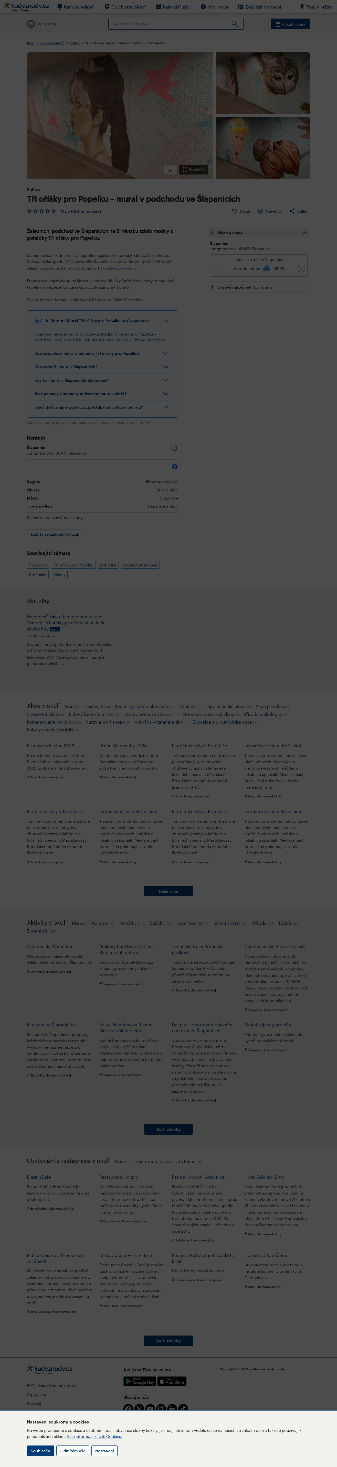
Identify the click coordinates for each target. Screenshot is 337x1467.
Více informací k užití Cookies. (94, 1436)
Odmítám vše (72, 1450)
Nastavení (104, 1450)
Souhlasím (40, 1450)
